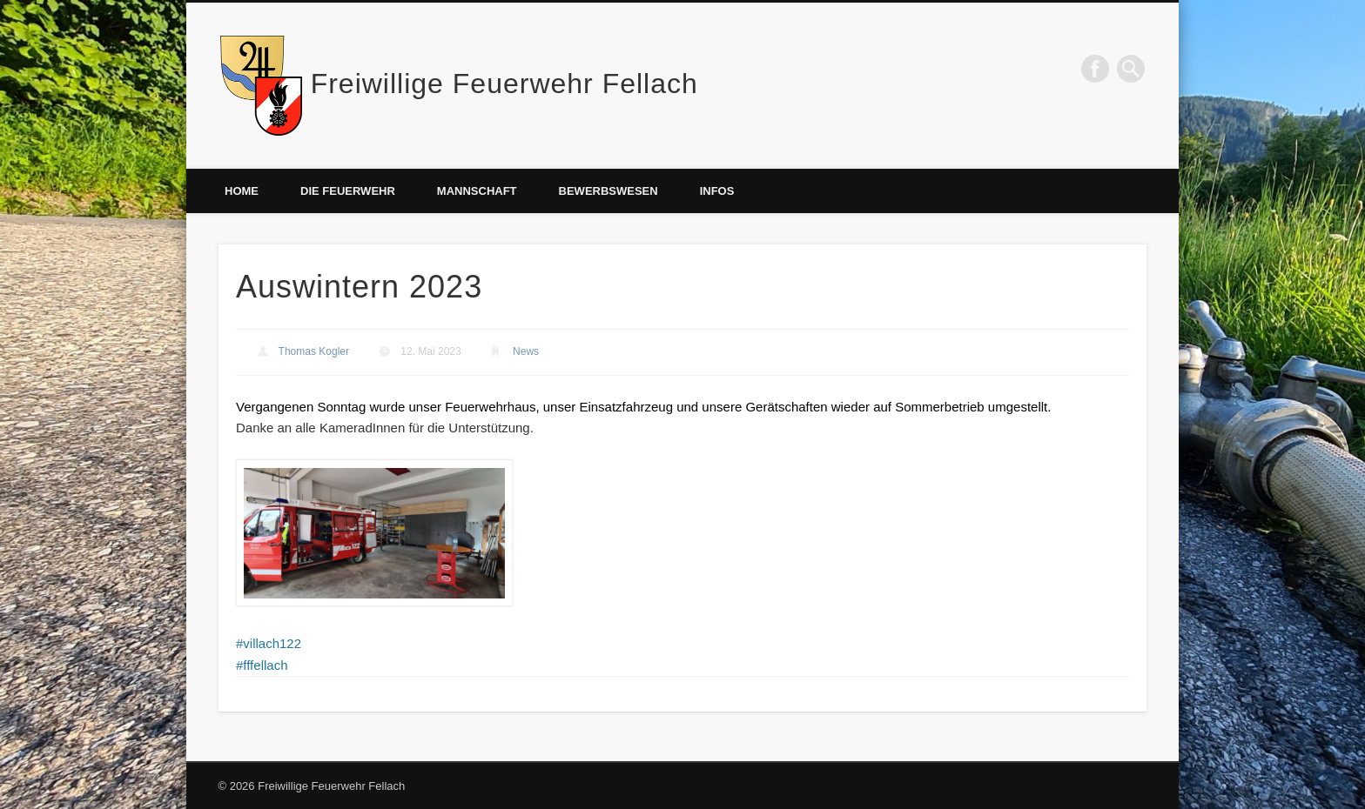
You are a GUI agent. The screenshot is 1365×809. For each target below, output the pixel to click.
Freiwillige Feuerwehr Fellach (504, 83)
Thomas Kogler (314, 351)
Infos (717, 190)
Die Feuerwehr (347, 190)
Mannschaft (477, 190)
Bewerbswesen (608, 190)
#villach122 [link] (268, 643)
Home (242, 190)
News (526, 351)
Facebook (1095, 69)
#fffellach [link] (262, 665)
